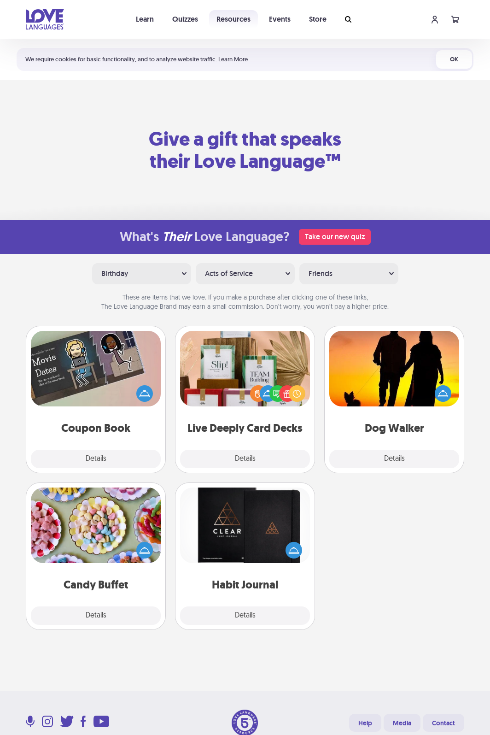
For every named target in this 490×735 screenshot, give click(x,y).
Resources (233, 19)
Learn (145, 19)
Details (96, 459)
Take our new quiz (335, 236)
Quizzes (185, 19)
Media (402, 723)
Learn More (233, 59)
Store (318, 19)
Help (365, 723)
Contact (443, 723)
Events (280, 19)
